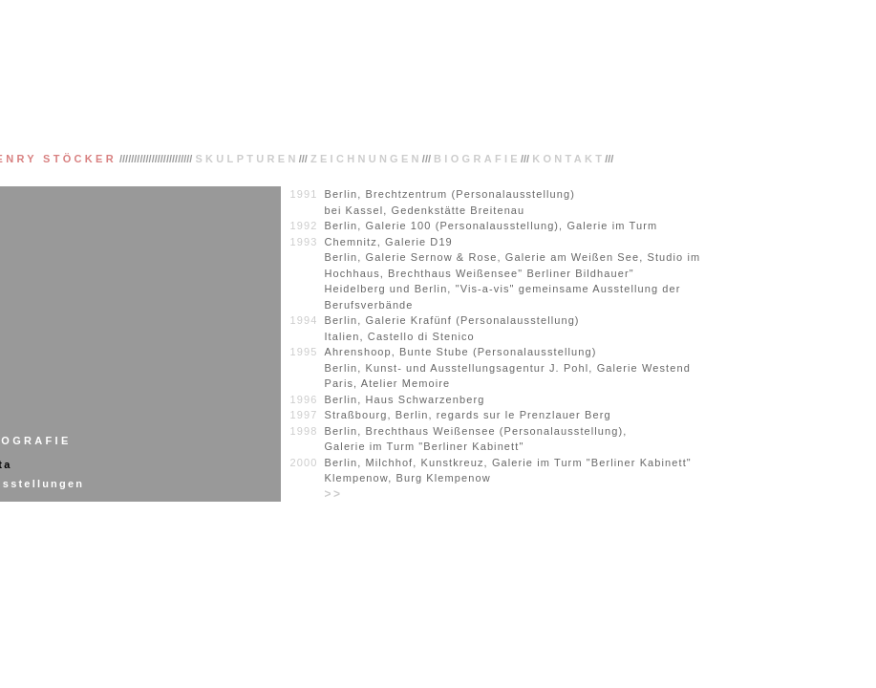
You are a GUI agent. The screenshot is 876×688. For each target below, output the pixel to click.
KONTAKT (568, 158)
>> (333, 494)
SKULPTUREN (246, 158)
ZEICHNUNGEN (366, 158)
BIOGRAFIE (477, 158)
